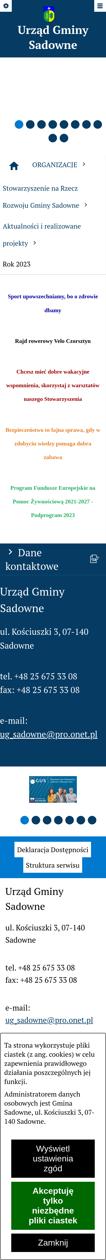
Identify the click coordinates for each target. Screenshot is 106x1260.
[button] (19, 124)
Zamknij (53, 1242)
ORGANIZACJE (60, 164)
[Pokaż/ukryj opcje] (6, 6)
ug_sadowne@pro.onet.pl (48, 734)
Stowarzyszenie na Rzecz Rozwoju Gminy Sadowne (46, 196)
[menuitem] (52, 849)
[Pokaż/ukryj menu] (99, 6)
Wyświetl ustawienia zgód (53, 1158)
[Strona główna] (14, 166)
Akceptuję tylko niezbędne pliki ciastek (53, 1205)
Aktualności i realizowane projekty (42, 234)
